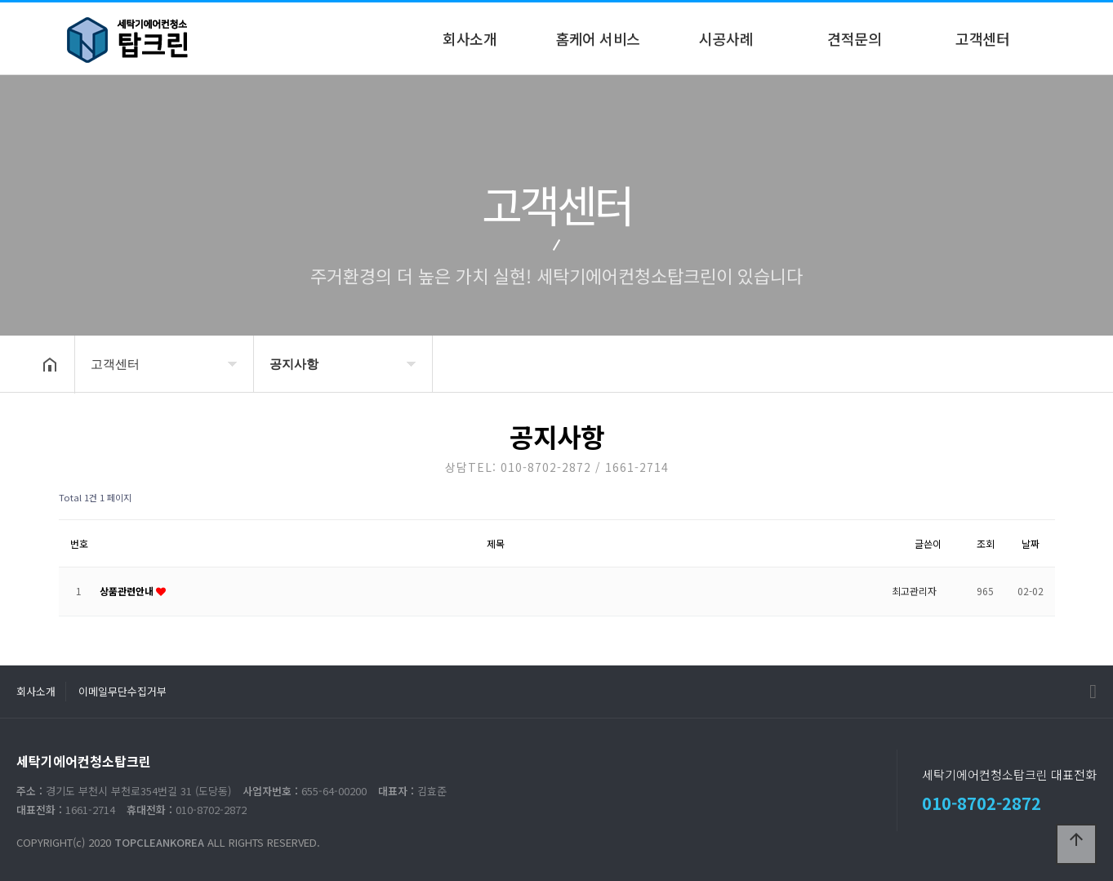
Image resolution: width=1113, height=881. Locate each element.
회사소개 (469, 38)
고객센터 (982, 38)
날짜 (1031, 543)
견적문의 (854, 38)
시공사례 (726, 38)
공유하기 (1050, 362)
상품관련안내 (128, 591)
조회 (986, 543)
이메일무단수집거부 (122, 691)
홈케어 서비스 (597, 38)
